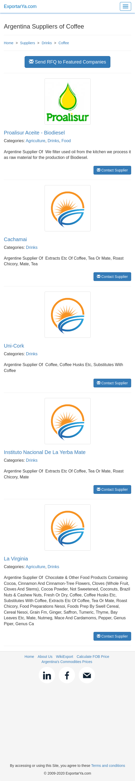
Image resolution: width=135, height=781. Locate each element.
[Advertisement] (67, 724)
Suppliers (27, 43)
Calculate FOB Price (93, 657)
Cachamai (15, 239)
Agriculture (35, 141)
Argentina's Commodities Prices (66, 662)
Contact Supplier (112, 170)
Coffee (63, 43)
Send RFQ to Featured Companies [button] (67, 62)
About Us (45, 657)
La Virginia (16, 558)
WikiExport (64, 657)
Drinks (47, 43)
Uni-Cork (14, 346)
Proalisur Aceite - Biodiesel (34, 132)
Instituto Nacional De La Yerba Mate (45, 452)
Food (66, 141)
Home (8, 43)
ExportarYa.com (20, 6)
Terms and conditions (108, 766)
